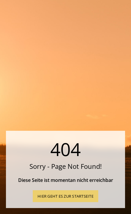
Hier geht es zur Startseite (65, 196)
